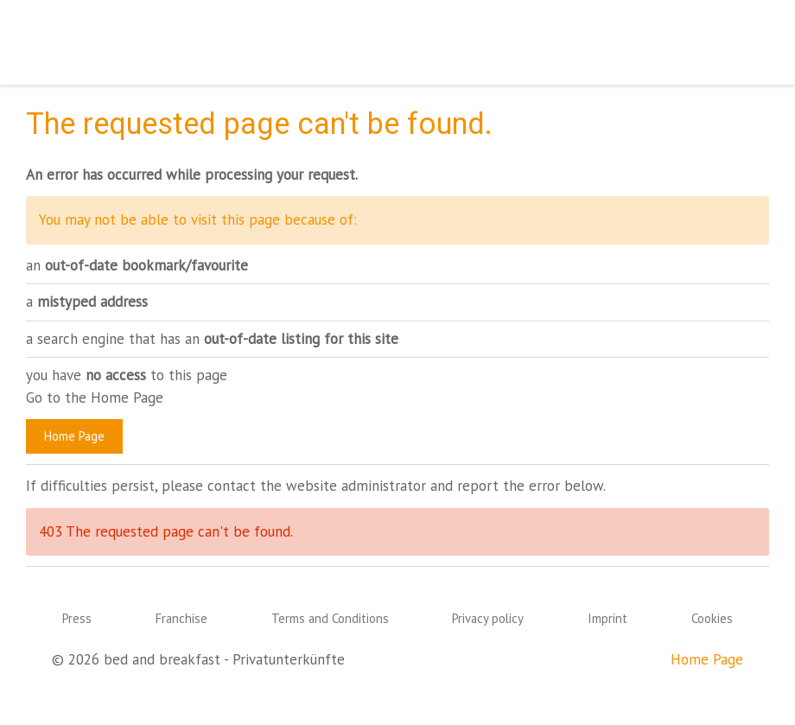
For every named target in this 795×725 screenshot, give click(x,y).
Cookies (712, 618)
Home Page (74, 436)
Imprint (607, 618)
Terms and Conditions (330, 618)
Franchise (181, 618)
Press (77, 618)
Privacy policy (488, 618)
